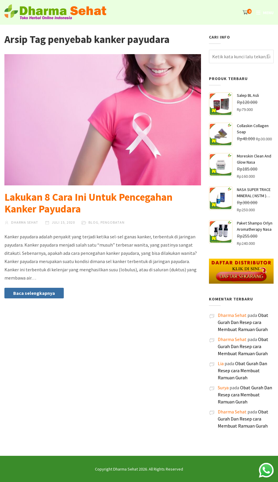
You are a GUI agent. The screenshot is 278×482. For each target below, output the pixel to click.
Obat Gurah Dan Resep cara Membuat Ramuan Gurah (243, 322)
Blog (93, 222)
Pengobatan (113, 222)
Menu (268, 12)
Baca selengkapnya (34, 293)
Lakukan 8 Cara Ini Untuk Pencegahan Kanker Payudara (88, 203)
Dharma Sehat (21, 222)
